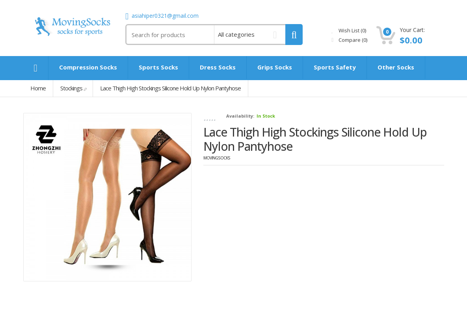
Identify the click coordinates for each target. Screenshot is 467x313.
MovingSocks (216, 158)
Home (38, 88)
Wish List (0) (348, 30)
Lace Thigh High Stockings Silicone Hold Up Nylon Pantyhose (170, 88)
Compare (349, 39)
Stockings (71, 88)
